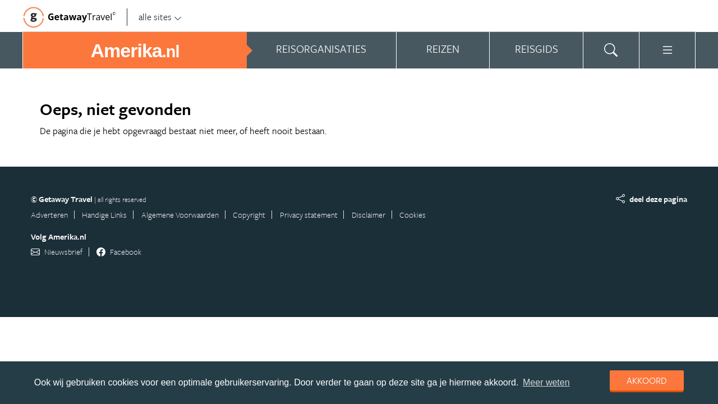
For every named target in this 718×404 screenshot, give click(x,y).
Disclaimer (368, 215)
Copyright (249, 215)
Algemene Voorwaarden (180, 215)
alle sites (160, 17)
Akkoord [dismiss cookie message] (647, 380)
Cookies (412, 215)
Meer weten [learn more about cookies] (546, 382)
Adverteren (49, 215)
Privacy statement (309, 215)
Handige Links (104, 215)
